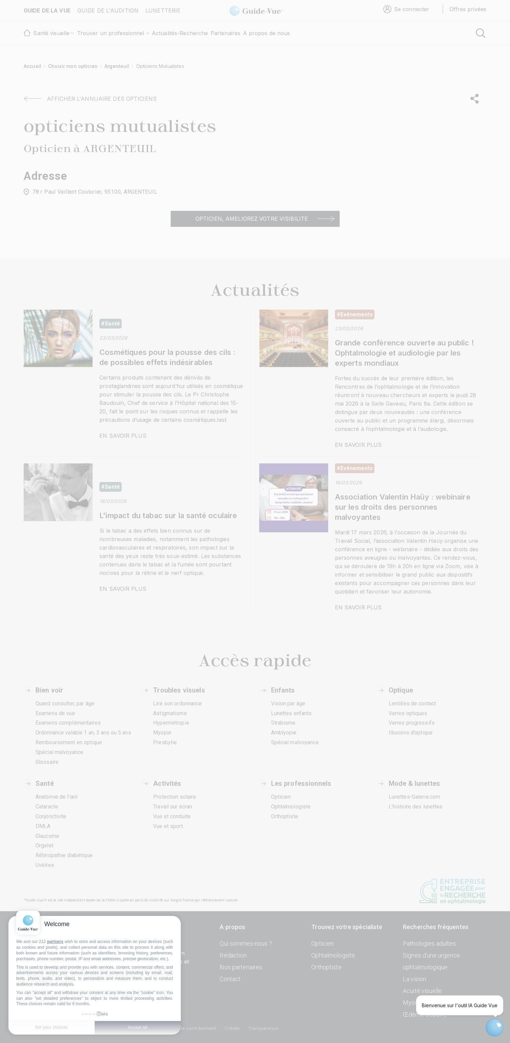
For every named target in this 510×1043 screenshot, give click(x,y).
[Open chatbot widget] (494, 1027)
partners (55, 941)
